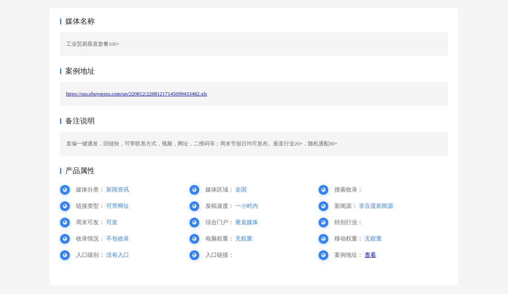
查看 (370, 255)
